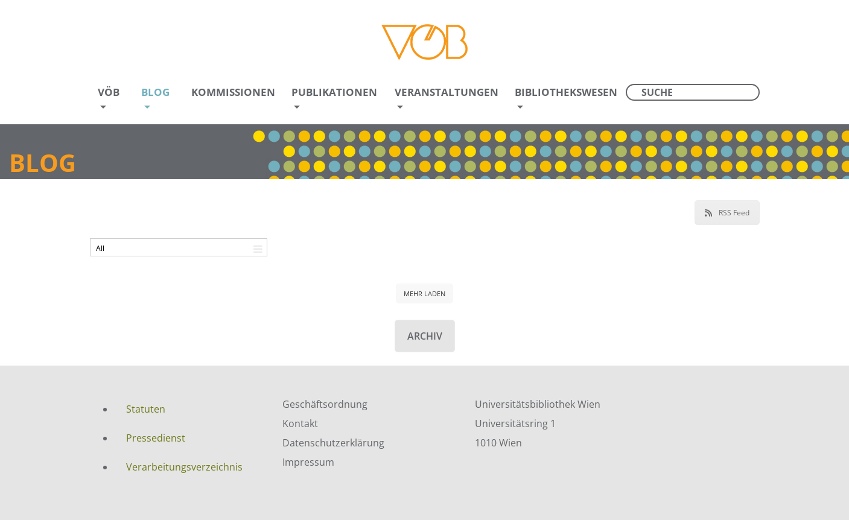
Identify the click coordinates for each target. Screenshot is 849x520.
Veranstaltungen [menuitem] (446, 92)
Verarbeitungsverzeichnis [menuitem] (184, 467)
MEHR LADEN (424, 293)
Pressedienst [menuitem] (155, 438)
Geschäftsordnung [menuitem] (324, 404)
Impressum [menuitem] (308, 462)
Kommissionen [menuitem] (233, 92)
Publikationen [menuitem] (334, 92)
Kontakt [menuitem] (300, 423)
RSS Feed (727, 213)
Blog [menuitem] (155, 92)
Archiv (424, 336)
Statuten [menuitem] (145, 409)
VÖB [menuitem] (108, 92)
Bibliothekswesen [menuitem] (566, 92)
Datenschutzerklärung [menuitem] (333, 442)
